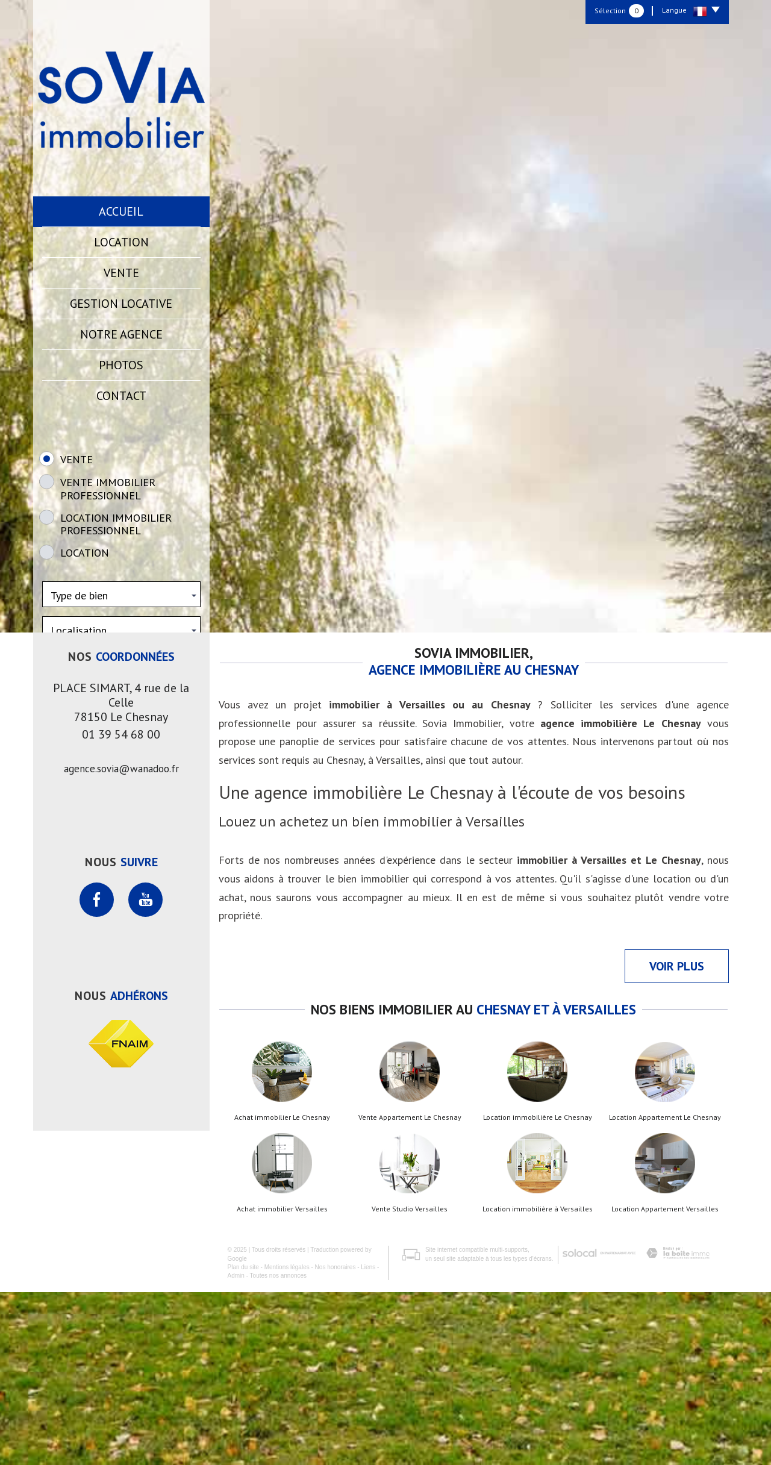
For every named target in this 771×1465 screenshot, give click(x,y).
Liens (368, 1440)
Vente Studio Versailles (410, 1381)
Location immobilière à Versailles (537, 1381)
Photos (121, 365)
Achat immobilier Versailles (282, 1381)
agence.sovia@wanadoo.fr (121, 941)
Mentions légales (287, 1440)
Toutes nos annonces (278, 1448)
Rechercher (121, 735)
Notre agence (121, 334)
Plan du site (243, 1440)
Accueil (121, 211)
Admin (236, 1448)
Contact (121, 396)
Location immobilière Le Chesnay (537, 1290)
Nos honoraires (335, 1440)
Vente (121, 273)
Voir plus (676, 1139)
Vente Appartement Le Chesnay (409, 1290)
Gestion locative (121, 303)
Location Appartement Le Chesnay (665, 1290)
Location (121, 242)
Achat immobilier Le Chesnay (282, 1290)
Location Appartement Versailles (665, 1381)
